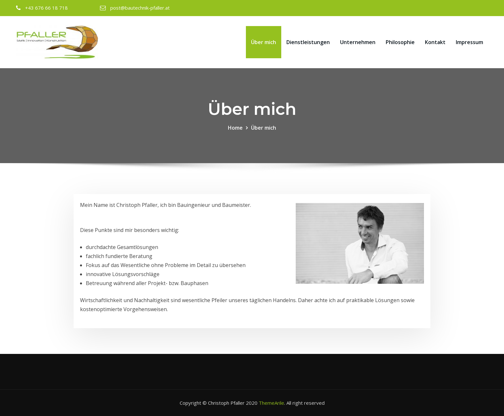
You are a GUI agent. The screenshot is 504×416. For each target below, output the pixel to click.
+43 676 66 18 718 (46, 8)
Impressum (469, 42)
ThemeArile (271, 403)
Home (235, 127)
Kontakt (435, 42)
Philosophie (400, 42)
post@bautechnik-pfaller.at (140, 8)
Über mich (263, 42)
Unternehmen (357, 42)
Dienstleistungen (308, 42)
